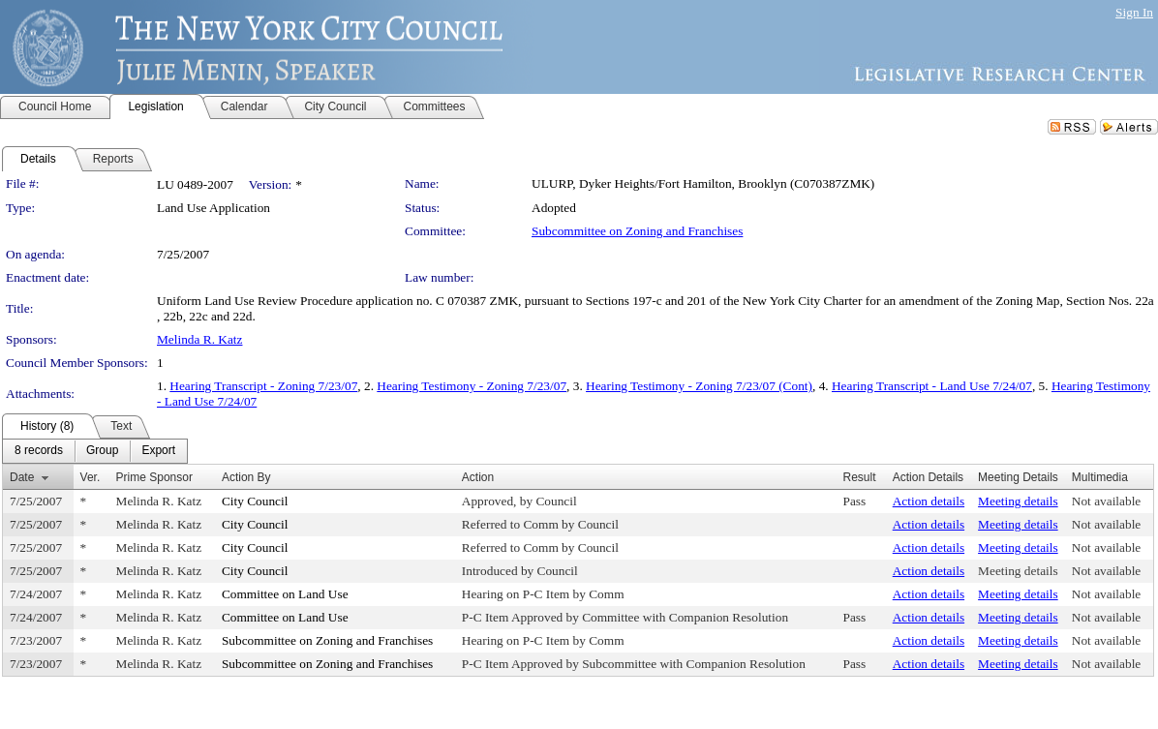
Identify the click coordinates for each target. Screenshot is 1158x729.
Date (22, 477)
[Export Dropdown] (158, 451)
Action (478, 477)
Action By (246, 477)
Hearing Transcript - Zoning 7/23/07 (263, 386)
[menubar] (95, 451)
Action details (928, 501)
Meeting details (1018, 501)
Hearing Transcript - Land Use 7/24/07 (932, 386)
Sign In (1134, 12)
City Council (255, 501)
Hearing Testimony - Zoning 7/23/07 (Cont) (699, 386)
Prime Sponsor (154, 477)
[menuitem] (39, 451)
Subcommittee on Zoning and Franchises (637, 231)
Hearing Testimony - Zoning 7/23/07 (471, 386)
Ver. (90, 477)
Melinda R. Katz (199, 339)
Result (858, 477)
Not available (1106, 501)
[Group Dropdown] (102, 451)
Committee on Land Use (285, 594)
